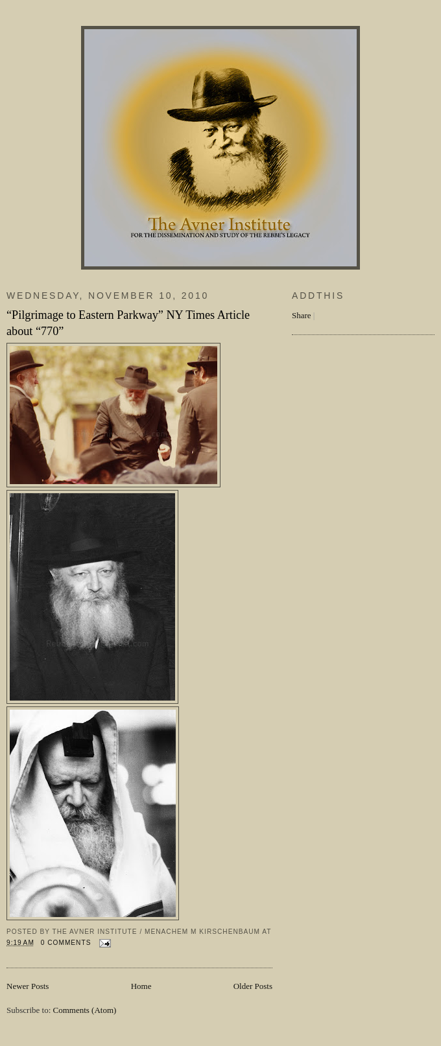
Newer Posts (27, 986)
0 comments (66, 942)
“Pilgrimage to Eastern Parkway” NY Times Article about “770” (128, 323)
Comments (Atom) (85, 1010)
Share (301, 315)
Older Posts (252, 986)
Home (141, 986)
